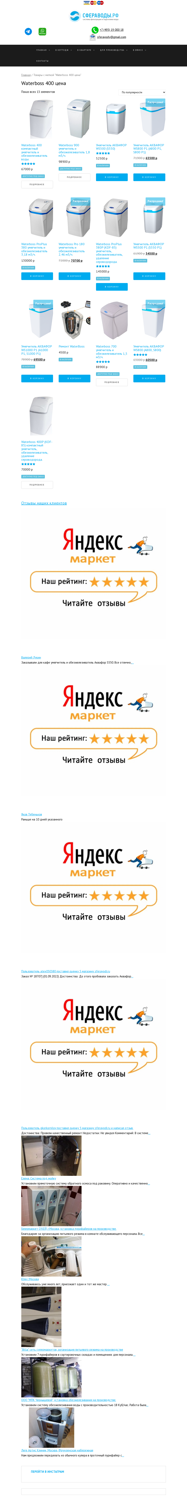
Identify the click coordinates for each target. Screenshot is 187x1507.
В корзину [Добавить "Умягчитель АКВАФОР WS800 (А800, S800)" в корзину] (149, 378)
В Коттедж (62, 50)
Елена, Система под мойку (38, 1178)
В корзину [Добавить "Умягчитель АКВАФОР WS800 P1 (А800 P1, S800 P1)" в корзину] (149, 177)
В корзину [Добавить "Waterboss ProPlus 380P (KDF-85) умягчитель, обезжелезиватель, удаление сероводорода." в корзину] (112, 286)
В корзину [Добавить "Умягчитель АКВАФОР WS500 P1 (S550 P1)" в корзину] (149, 276)
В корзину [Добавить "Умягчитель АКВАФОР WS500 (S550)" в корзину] (112, 177)
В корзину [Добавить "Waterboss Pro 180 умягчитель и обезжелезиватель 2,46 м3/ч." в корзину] (74, 276)
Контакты (42, 61)
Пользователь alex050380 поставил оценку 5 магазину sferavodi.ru (65, 971)
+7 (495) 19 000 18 (112, 30)
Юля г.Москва (30, 1279)
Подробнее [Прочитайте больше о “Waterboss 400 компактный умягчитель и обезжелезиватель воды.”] (37, 184)
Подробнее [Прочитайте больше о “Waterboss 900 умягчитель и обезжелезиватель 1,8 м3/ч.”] (74, 177)
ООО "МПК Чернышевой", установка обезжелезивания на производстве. (68, 1400)
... (133, 662)
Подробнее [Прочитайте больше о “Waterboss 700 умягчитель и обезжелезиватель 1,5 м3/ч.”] (112, 382)
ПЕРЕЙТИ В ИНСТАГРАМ (47, 1472)
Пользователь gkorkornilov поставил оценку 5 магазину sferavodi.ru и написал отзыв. (77, 1128)
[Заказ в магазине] (142, 92)
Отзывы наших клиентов (44, 503)
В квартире (84, 50)
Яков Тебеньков (31, 814)
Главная (41, 50)
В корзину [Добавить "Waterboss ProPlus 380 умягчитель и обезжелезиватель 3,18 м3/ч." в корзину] (37, 276)
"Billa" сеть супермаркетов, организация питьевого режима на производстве (72, 1349)
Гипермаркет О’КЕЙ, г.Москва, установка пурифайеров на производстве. (68, 1229)
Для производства (112, 50)
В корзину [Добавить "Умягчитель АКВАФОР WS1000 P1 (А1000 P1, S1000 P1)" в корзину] (37, 378)
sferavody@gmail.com (111, 37)
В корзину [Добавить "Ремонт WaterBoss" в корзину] (74, 378)
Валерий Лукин (31, 657)
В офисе (138, 50)
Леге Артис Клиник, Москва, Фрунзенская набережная (57, 1450)
